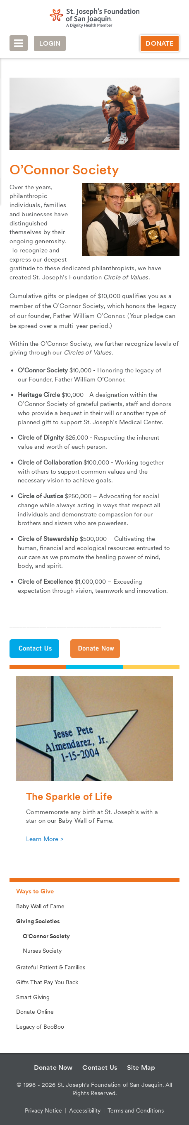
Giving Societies (38, 921)
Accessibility (84, 1110)
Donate (159, 43)
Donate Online (35, 1011)
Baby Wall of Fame (40, 906)
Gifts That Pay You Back (47, 982)
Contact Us (99, 1067)
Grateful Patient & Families (50, 967)
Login (50, 43)
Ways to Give (35, 891)
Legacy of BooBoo (40, 1026)
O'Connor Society (46, 936)
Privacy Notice (43, 1110)
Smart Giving (33, 997)
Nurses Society (42, 950)
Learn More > (44, 839)
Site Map (141, 1067)
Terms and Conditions (136, 1110)
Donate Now (53, 1067)
